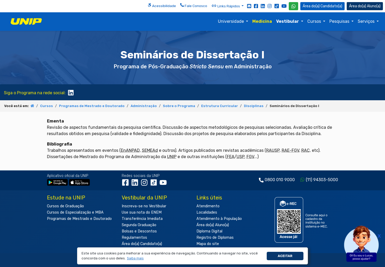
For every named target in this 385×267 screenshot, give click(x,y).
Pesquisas (339, 21)
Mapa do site (207, 244)
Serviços (367, 21)
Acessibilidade (162, 5)
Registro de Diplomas (215, 237)
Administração (144, 106)
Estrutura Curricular (219, 106)
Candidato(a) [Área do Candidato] (322, 6)
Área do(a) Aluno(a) (212, 225)
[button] (135, 258)
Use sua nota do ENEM (142, 212)
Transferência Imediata (142, 218)
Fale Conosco (193, 5)
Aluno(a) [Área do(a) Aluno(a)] (365, 6)
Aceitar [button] (285, 256)
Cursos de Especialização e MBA (75, 212)
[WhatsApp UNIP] (293, 6)
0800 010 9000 (280, 179)
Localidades (206, 212)
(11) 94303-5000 (322, 179)
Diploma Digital (209, 231)
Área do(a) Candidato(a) (142, 244)
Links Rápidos (226, 5)
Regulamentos (134, 237)
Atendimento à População (219, 218)
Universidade (231, 21)
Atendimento (208, 206)
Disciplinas (254, 106)
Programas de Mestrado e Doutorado (92, 106)
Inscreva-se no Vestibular (144, 206)
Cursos (314, 21)
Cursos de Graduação (65, 206)
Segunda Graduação (139, 225)
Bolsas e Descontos (139, 231)
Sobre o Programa (179, 106)
